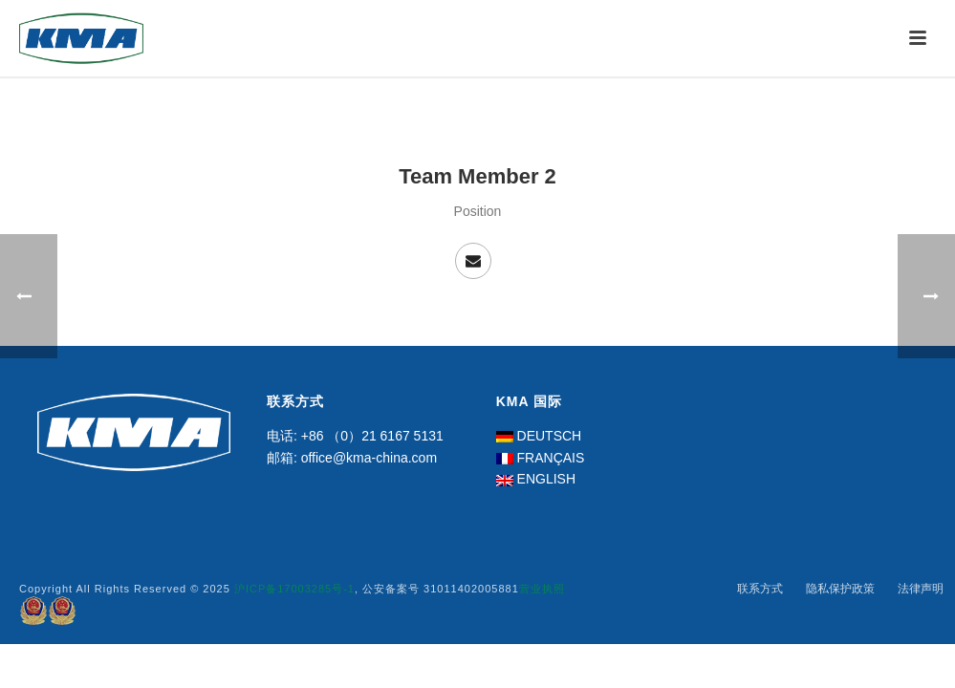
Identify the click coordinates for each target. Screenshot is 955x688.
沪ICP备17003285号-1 (294, 588)
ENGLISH (546, 478)
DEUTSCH (549, 435)
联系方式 (760, 588)
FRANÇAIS (551, 457)
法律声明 (921, 588)
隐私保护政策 (840, 588)
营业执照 (542, 588)
